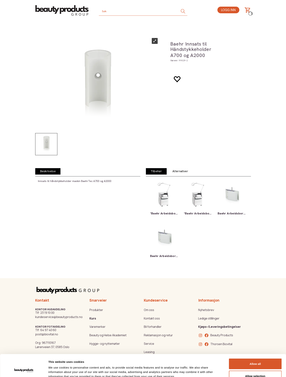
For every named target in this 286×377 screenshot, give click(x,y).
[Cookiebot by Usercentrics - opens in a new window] (24, 370)
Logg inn (228, 10)
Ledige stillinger (208, 318)
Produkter (96, 310)
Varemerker (97, 327)
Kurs (92, 318)
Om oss (149, 310)
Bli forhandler (153, 327)
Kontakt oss (152, 318)
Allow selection (255, 355)
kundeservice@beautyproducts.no (59, 317)
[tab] (48, 171)
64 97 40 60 (48, 330)
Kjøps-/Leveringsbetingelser (219, 327)
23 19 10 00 (47, 313)
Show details (193, 367)
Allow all (255, 343)
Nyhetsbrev (206, 310)
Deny (255, 367)
